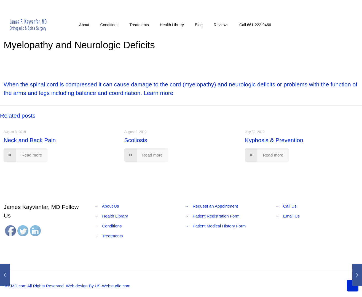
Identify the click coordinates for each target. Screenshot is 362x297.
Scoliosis (135, 140)
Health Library (115, 216)
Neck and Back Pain (30, 140)
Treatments (112, 236)
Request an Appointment (215, 206)
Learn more (158, 93)
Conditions (112, 226)
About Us (110, 206)
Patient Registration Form (216, 216)
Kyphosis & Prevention (274, 140)
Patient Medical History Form (219, 226)
